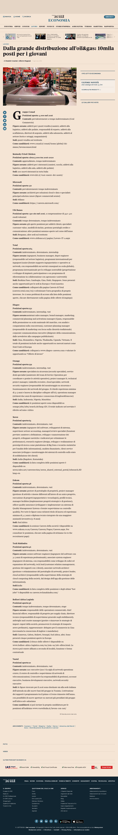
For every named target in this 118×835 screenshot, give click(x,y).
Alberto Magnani (25, 61)
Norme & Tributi (65, 781)
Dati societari (30, 827)
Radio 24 (5, 794)
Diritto (34, 794)
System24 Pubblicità (9, 803)
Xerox (55, 726)
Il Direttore (47, 830)
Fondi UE (50, 26)
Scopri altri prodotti (91, 89)
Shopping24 (7, 801)
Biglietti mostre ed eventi (68, 808)
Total (35, 726)
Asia (26, 728)
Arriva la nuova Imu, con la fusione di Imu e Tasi (24, 36)
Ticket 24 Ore (7, 806)
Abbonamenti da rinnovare (98, 794)
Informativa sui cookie (81, 830)
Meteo (62, 801)
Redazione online (35, 830)
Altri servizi (64, 811)
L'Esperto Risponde (66, 791)
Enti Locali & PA (37, 798)
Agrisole (34, 811)
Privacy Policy (66, 830)
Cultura (94, 781)
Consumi (25, 26)
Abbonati (109, 17)
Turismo (88, 26)
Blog (62, 798)
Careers (27, 726)
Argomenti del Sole (66, 794)
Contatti (56, 830)
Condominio (35, 803)
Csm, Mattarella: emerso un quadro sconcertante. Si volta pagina (54, 37)
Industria (8, 26)
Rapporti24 (109, 26)
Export (42, 26)
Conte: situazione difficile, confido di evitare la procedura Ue (84, 36)
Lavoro (34, 26)
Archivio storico (94, 798)
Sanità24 (34, 808)
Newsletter (64, 796)
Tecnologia (102, 781)
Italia (49, 726)
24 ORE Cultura (7, 798)
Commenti (75, 781)
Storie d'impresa (63, 26)
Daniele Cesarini (11, 61)
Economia (59, 20)
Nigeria (42, 726)
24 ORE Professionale (9, 796)
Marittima (98, 26)
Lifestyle (111, 781)
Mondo (32, 781)
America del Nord (67, 726)
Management (85, 781)
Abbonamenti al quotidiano (98, 791)
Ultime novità (90, 82)
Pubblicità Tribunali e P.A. (69, 803)
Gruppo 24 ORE (7, 791)
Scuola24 (35, 806)
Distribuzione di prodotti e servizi (44, 728)
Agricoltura (77, 26)
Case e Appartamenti (67, 806)
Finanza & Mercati (51, 781)
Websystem (98, 827)
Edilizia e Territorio (37, 801)
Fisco (33, 791)
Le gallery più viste (90, 102)
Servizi (17, 26)
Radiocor (92, 796)
